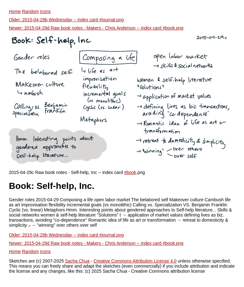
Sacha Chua (77, 261)
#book (130, 172)
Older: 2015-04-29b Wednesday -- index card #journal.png (66, 19)
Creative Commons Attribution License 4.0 (134, 261)
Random (30, 11)
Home (15, 11)
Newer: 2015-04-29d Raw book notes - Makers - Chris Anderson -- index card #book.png (96, 27)
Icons (45, 11)
